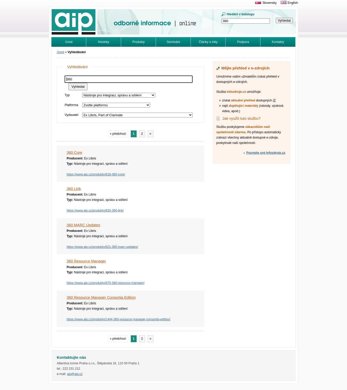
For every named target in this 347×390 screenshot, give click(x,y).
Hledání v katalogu (240, 14)
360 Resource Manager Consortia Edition (101, 297)
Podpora (243, 42)
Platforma (71, 105)
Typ (67, 95)
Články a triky (208, 42)
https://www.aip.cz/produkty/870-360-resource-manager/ (105, 283)
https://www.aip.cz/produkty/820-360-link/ (95, 210)
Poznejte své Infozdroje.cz (265, 153)
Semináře (173, 42)
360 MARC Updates (83, 225)
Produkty (138, 42)
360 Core (74, 153)
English (293, 3)
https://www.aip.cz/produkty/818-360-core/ (96, 174)
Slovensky (269, 3)
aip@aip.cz (74, 374)
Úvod (69, 42)
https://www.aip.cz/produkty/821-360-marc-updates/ (102, 247)
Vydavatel (71, 115)
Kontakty (278, 42)
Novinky (103, 42)
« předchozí (118, 134)
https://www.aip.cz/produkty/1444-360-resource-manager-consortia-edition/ (118, 319)
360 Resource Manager (86, 261)
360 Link (74, 189)
